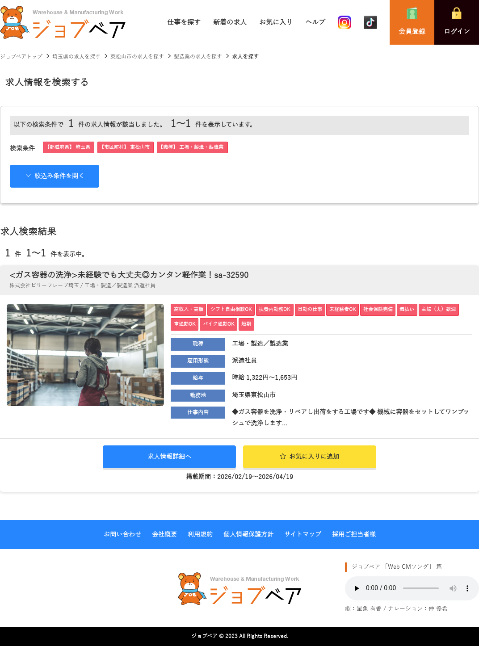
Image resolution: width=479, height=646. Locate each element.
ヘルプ (315, 22)
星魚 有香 (369, 609)
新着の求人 (230, 22)
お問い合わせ (122, 534)
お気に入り (276, 22)
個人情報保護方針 (248, 534)
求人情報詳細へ (169, 456)
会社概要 (164, 534)
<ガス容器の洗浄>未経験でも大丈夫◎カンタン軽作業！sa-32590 (128, 275)
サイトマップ (302, 534)
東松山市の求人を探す (137, 57)
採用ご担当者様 (354, 534)
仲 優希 (438, 609)
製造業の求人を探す (198, 57)
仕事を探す (184, 22)
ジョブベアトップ (21, 57)
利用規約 (200, 534)
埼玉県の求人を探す (76, 57)
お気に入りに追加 (309, 456)
